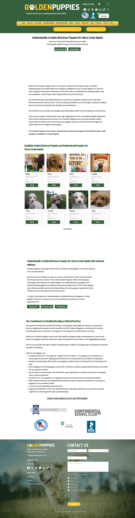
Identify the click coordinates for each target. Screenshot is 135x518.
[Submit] (74, 504)
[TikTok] (104, 9)
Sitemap (30, 480)
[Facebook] (84, 9)
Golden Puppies (69, 511)
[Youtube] (96, 9)
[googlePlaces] (92, 9)
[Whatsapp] (100, 9)
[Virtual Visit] (74, 49)
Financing (30, 477)
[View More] (67, 229)
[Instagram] (88, 9)
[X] (107, 9)
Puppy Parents (95, 339)
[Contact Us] (33, 306)
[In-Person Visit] (60, 49)
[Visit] (32, 185)
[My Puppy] (96, 29)
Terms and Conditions (34, 484)
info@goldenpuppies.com (36, 455)
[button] (108, 3)
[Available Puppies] (67, 29)
